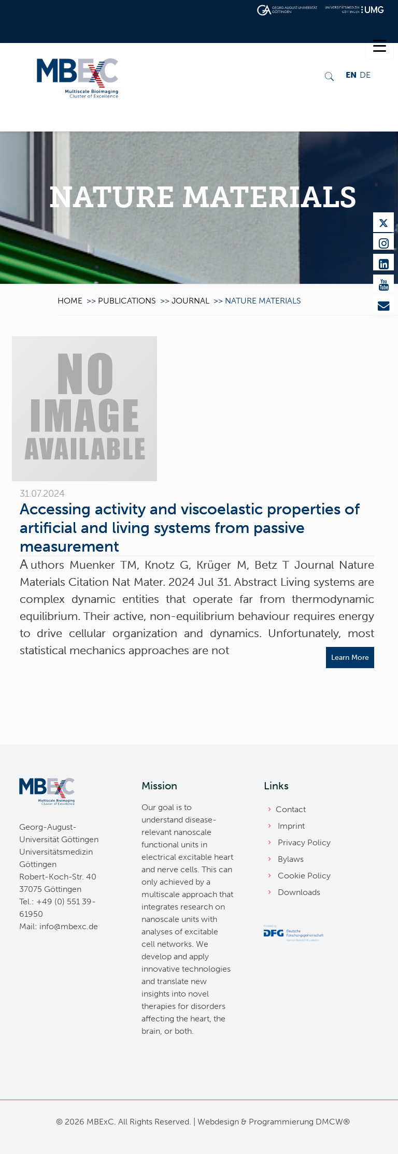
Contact (291, 809)
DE (365, 75)
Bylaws (291, 859)
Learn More (350, 657)
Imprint (291, 826)
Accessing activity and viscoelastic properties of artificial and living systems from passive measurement (190, 528)
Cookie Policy (304, 876)
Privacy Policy (304, 842)
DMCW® (333, 1122)
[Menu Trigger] (379, 45)
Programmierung (281, 1122)
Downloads (299, 892)
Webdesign (218, 1122)
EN (351, 75)
